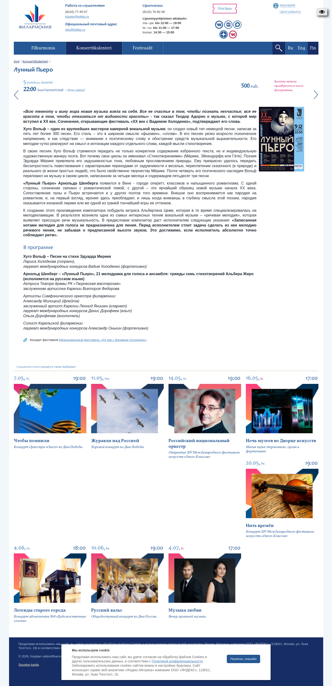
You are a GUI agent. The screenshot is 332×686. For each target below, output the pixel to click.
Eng (301, 48)
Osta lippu (225, 8)
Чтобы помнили (32, 441)
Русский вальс (106, 610)
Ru (290, 48)
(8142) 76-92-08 (154, 12)
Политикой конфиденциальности (177, 661)
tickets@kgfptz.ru (77, 16)
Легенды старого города (40, 610)
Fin (313, 48)
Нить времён (260, 525)
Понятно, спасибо (243, 659)
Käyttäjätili (287, 5)
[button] (322, 11)
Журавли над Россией (115, 441)
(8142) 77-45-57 (76, 12)
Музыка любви (185, 610)
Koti (17, 61)
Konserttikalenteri (35, 61)
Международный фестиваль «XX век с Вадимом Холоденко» (103, 340)
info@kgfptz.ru (75, 29)
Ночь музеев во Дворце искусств (281, 441)
